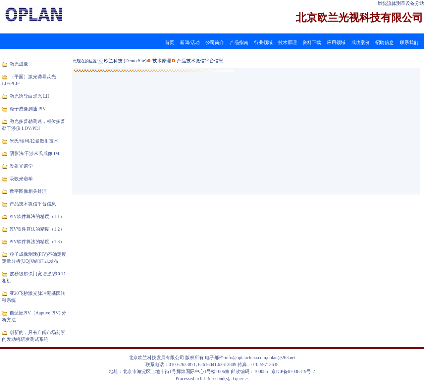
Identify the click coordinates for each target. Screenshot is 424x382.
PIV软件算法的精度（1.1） (37, 216)
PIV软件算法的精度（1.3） (37, 241)
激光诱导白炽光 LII (29, 96)
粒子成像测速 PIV (28, 108)
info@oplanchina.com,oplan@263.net (260, 357)
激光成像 (19, 64)
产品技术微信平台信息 (33, 203)
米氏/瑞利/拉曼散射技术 (34, 140)
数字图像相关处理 (28, 191)
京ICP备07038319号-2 (293, 371)
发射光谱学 (21, 166)
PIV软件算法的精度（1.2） (37, 229)
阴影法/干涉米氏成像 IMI (35, 153)
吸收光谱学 (21, 178)
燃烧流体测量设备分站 (401, 3)
